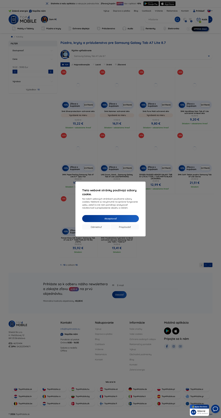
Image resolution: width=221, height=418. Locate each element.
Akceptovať (110, 218)
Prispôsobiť (125, 227)
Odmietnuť (96, 227)
